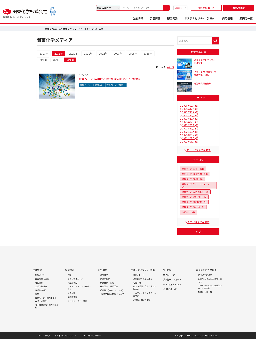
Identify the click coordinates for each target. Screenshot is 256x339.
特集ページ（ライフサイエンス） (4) (196, 185)
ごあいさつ (40, 274)
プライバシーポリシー (91, 335)
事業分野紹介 (41, 290)
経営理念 (39, 282)
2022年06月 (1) (190, 141)
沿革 (37, 294)
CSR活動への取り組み (142, 278)
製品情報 (155, 18)
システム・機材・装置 (77, 300)
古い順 (170, 67)
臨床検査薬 (72, 297)
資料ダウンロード (206, 7)
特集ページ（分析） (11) (193, 168)
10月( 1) (70, 59)
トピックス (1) (188, 212)
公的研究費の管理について (112, 294)
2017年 (44, 53)
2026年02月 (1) (190, 105)
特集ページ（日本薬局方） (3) (195, 191)
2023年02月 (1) (190, 125)
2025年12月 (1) (190, 109)
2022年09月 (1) (190, 132)
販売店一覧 (246, 18)
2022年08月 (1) (190, 135)
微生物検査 (72, 282)
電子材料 (71, 293)
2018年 (58, 53)
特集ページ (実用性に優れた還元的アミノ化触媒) (109, 79)
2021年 (88, 53)
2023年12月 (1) (190, 112)
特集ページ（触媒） (116, 84)
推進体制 (137, 282)
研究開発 (172, 18)
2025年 (133, 53)
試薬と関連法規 (205, 274)
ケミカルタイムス (172, 284)
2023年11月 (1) (190, 115)
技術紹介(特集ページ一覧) (111, 290)
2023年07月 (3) (190, 122)
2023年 (118, 53)
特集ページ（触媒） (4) (192, 179)
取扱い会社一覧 (205, 292)
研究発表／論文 (107, 282)
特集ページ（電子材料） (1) (194, 196)
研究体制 (104, 274)
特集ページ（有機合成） (92, 84)
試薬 (70, 274)
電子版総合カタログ (206, 269)
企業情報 (138, 18)
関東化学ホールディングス (17, 17)
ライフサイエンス (75, 278)
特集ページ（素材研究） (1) (194, 202)
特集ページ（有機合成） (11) (195, 173)
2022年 (103, 53)
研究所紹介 (105, 278)
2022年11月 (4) (190, 128)
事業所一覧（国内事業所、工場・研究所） (46, 299)
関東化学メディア (70, 28)
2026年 (148, 53)
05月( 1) (56, 59)
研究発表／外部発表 (109, 286)
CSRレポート (138, 274)
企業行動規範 (41, 286)
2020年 (73, 53)
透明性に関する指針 (142, 299)
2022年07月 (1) (190, 138)
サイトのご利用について (65, 335)
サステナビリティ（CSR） (199, 18)
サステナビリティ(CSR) (143, 269)
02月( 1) (43, 59)
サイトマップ (44, 335)
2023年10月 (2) (190, 119)
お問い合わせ (239, 7)
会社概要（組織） (43, 278)
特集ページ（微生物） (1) (193, 207)
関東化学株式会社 (53, 28)
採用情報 (227, 18)
